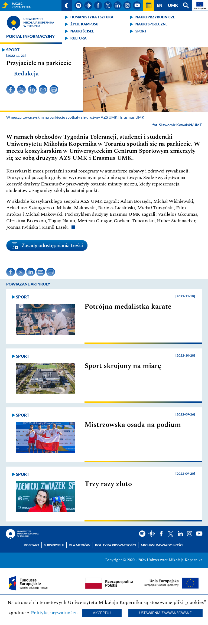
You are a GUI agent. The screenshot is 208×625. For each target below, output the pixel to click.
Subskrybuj (54, 545)
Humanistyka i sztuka (91, 17)
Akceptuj (102, 613)
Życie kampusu (84, 24)
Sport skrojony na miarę (122, 366)
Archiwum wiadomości (162, 545)
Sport (141, 31)
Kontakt (31, 545)
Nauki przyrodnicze (155, 17)
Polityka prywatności (115, 545)
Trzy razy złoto (108, 484)
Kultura (78, 38)
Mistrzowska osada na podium (132, 425)
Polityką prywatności (54, 612)
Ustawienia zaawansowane (165, 613)
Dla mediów (79, 545)
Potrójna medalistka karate (127, 306)
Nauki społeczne (151, 24)
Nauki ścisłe (82, 31)
